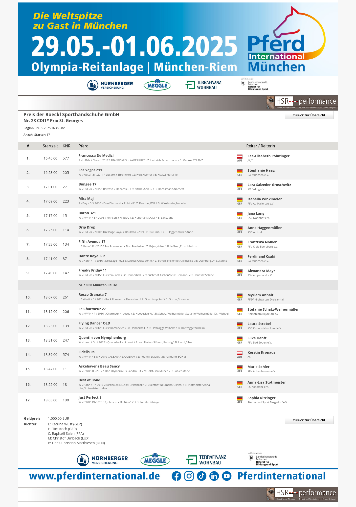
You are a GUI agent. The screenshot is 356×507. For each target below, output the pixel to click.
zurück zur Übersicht (309, 115)
